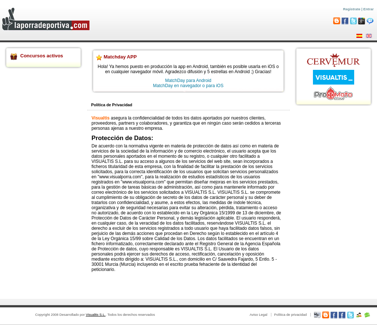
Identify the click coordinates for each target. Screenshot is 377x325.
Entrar (368, 9)
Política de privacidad (290, 315)
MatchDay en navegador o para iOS (188, 85)
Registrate (351, 9)
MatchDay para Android (188, 80)
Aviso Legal (258, 315)
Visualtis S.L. (96, 315)
